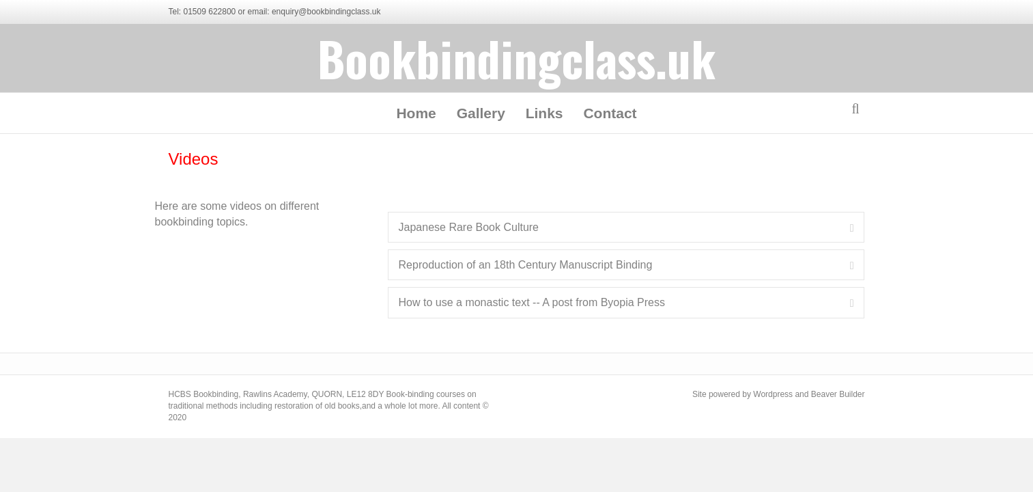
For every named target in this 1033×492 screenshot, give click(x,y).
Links (544, 113)
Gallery (481, 113)
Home (416, 113)
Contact (609, 113)
